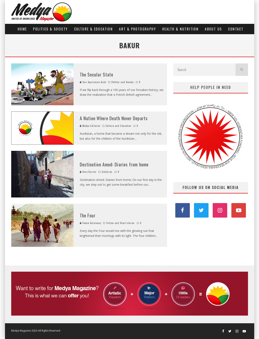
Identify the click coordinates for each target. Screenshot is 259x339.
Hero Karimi (88, 171)
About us (213, 29)
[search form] (204, 69)
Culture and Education (118, 125)
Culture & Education (93, 29)
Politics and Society (123, 82)
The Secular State (96, 74)
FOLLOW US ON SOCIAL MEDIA (211, 187)
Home (22, 29)
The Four (88, 215)
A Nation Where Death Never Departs (114, 118)
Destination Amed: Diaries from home (114, 164)
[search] (242, 69)
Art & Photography (137, 29)
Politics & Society (50, 29)
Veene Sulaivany (90, 223)
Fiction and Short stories (120, 223)
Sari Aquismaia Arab (93, 82)
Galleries (107, 171)
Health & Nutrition (180, 29)
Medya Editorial (90, 125)
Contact (235, 29)
